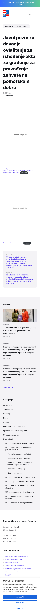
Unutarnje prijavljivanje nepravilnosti (18, 569)
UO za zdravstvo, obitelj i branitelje (19, 503)
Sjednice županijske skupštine (15, 431)
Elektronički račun (11, 562)
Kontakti (8, 575)
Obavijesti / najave (21, 26)
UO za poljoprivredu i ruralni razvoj (19, 481)
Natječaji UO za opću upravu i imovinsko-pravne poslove (19, 463)
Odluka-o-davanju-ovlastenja (12, 243)
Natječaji (6, 343)
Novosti (6, 324)
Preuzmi (24, 173)
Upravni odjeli (8, 439)
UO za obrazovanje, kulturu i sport (19, 443)
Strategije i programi (11, 435)
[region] (20, 595)
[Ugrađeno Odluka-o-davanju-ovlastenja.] (20, 208)
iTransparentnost (11, 572)
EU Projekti (7, 405)
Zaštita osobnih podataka (14, 566)
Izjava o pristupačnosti (13, 559)
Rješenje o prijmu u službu (14, 426)
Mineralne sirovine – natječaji (19, 454)
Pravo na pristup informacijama (16, 556)
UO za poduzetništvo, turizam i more (20, 477)
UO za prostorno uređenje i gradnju (19, 492)
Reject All (20, 608)
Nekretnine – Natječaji (16, 469)
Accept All (20, 597)
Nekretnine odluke (14, 473)
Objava (6, 422)
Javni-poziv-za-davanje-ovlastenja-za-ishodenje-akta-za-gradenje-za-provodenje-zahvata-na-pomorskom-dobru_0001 (19, 171)
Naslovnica (9, 26)
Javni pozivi (9, 96)
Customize (20, 603)
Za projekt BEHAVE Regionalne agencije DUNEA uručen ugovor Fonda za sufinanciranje (20, 331)
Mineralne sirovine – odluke (18, 458)
